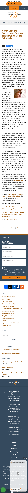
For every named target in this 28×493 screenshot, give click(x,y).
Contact (14, 8)
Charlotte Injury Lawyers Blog (11, 353)
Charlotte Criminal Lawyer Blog (14, 15)
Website (14, 445)
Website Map (14, 455)
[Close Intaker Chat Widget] (26, 458)
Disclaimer (14, 449)
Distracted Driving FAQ (8, 367)
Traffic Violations (8, 306)
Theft (4, 320)
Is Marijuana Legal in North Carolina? (13, 362)
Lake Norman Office (14, 404)
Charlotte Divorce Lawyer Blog (11, 349)
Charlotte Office (14, 391)
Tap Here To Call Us (14, 4)
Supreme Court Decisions (10, 323)
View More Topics (7, 325)
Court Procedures (8, 304)
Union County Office (14, 416)
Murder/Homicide (8, 313)
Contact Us (14, 458)
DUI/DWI (6, 299)
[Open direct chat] (24, 458)
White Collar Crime (12, 219)
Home (4, 8)
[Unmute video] (18, 473)
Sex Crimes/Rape (8, 318)
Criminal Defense (8, 297)
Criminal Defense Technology (12, 308)
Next (18, 228)
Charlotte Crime (8, 311)
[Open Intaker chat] (12, 492)
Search (14, 339)
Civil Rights (7, 301)
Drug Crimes (7, 316)
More (23, 8)
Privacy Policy (14, 452)
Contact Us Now (14, 277)
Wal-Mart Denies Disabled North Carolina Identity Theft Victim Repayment (13, 214)
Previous (5, 228)
